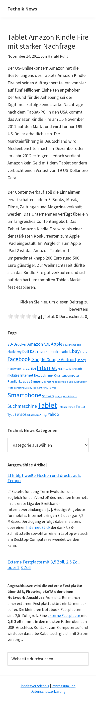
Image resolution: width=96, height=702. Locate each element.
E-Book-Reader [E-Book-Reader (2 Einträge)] (58, 352)
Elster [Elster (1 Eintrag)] (83, 352)
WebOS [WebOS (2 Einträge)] (21, 415)
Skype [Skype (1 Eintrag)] (52, 387)
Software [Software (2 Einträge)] (48, 396)
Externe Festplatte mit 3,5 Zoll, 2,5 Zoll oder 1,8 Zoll (43, 564)
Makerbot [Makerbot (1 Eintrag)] (63, 369)
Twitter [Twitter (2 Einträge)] (80, 407)
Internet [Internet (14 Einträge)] (47, 367)
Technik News (22, 8)
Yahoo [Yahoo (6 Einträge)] (53, 414)
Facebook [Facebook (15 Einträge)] (19, 359)
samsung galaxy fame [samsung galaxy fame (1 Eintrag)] (56, 381)
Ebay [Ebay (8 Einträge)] (74, 351)
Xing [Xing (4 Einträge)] (43, 414)
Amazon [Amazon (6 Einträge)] (35, 344)
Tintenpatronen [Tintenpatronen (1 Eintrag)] (66, 407)
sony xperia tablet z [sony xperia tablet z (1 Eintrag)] (66, 396)
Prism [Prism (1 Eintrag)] (50, 375)
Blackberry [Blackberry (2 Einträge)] (14, 352)
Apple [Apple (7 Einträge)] (57, 344)
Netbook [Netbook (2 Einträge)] (40, 375)
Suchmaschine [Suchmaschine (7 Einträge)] (22, 406)
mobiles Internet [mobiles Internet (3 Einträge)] (20, 375)
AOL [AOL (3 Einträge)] (47, 344)
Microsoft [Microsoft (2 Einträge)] (75, 369)
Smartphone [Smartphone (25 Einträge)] (24, 395)
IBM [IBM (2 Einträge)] (33, 369)
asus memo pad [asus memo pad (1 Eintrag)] (72, 344)
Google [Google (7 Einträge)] (38, 359)
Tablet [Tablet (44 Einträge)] (47, 405)
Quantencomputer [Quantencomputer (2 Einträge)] (66, 375)
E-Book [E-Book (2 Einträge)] (42, 352)
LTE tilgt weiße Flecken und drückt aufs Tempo (44, 478)
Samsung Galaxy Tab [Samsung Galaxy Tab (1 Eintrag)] (25, 387)
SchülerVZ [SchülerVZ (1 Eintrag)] (43, 387)
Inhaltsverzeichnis (35, 686)
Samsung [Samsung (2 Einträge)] (37, 381)
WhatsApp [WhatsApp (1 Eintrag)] (33, 415)
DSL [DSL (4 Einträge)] (33, 351)
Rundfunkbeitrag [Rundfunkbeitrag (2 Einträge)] (18, 381)
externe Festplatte (64, 615)
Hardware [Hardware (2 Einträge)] (14, 369)
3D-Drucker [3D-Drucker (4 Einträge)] (17, 344)
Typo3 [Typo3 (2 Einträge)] (11, 415)
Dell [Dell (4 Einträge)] (25, 351)
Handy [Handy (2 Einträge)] (81, 360)
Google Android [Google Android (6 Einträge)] (61, 359)
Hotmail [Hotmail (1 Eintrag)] (25, 369)
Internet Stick (38, 527)
